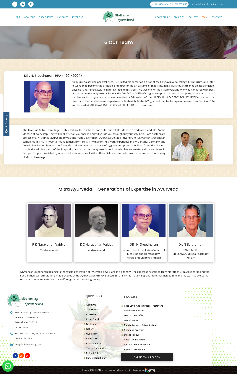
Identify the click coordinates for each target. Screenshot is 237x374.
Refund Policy (93, 352)
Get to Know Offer (134, 315)
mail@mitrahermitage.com (208, 4)
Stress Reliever (132, 334)
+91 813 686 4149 (179, 4)
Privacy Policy (93, 343)
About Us (29, 17)
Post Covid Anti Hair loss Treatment (143, 305)
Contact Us (92, 338)
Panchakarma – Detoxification (140, 325)
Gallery (193, 17)
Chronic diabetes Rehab (137, 344)
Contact (217, 17)
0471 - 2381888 (23, 338)
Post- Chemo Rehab (134, 339)
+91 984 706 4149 (161, 4)
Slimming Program (134, 329)
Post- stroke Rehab (134, 349)
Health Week (131, 320)
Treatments (46, 17)
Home (17, 17)
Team (205, 17)
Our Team (91, 333)
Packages (62, 17)
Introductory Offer (134, 310)
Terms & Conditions (97, 348)
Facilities (179, 17)
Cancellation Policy (96, 357)
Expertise (77, 17)
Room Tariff (162, 17)
